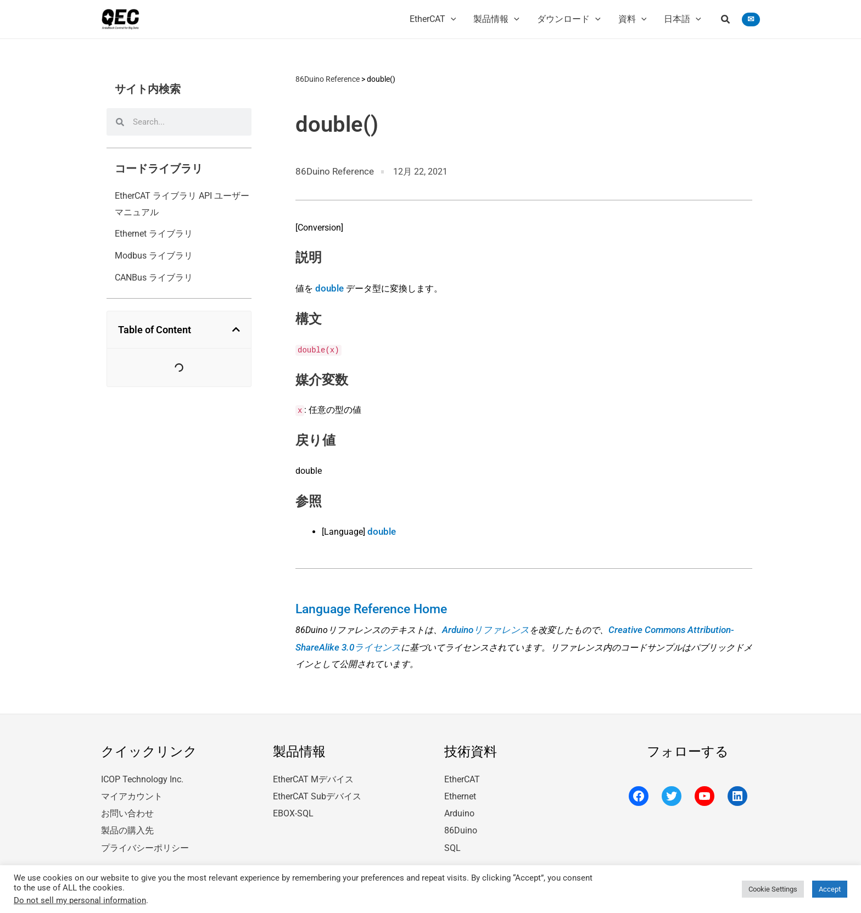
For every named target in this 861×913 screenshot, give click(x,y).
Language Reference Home (368, 605)
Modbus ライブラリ (154, 255)
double (328, 286)
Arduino (459, 805)
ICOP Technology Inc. (142, 773)
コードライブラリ (159, 168)
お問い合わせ (127, 805)
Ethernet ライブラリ (154, 233)
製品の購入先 (127, 821)
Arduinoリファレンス (483, 625)
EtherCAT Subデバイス (317, 789)
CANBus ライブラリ (154, 277)
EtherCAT (462, 773)
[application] (450, 19)
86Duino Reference (327, 78)
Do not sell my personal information (80, 900)
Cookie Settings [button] (772, 889)
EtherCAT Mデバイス (313, 773)
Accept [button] (830, 889)
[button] (726, 20)
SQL (452, 838)
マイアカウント (132, 789)
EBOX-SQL (293, 805)
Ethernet (460, 789)
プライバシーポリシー (145, 838)
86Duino (460, 821)
